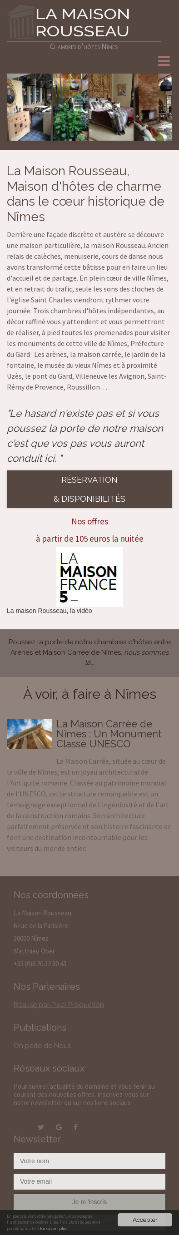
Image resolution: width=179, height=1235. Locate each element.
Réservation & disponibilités (89, 489)
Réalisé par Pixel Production (59, 1005)
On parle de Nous (42, 1046)
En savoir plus (53, 1228)
